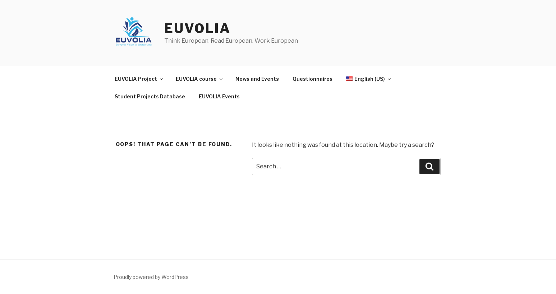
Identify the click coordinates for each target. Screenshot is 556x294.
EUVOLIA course (200, 79)
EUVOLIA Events (219, 96)
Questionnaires (312, 79)
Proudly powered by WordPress (151, 277)
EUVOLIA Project (139, 79)
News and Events (257, 79)
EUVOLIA (197, 28)
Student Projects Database (150, 96)
